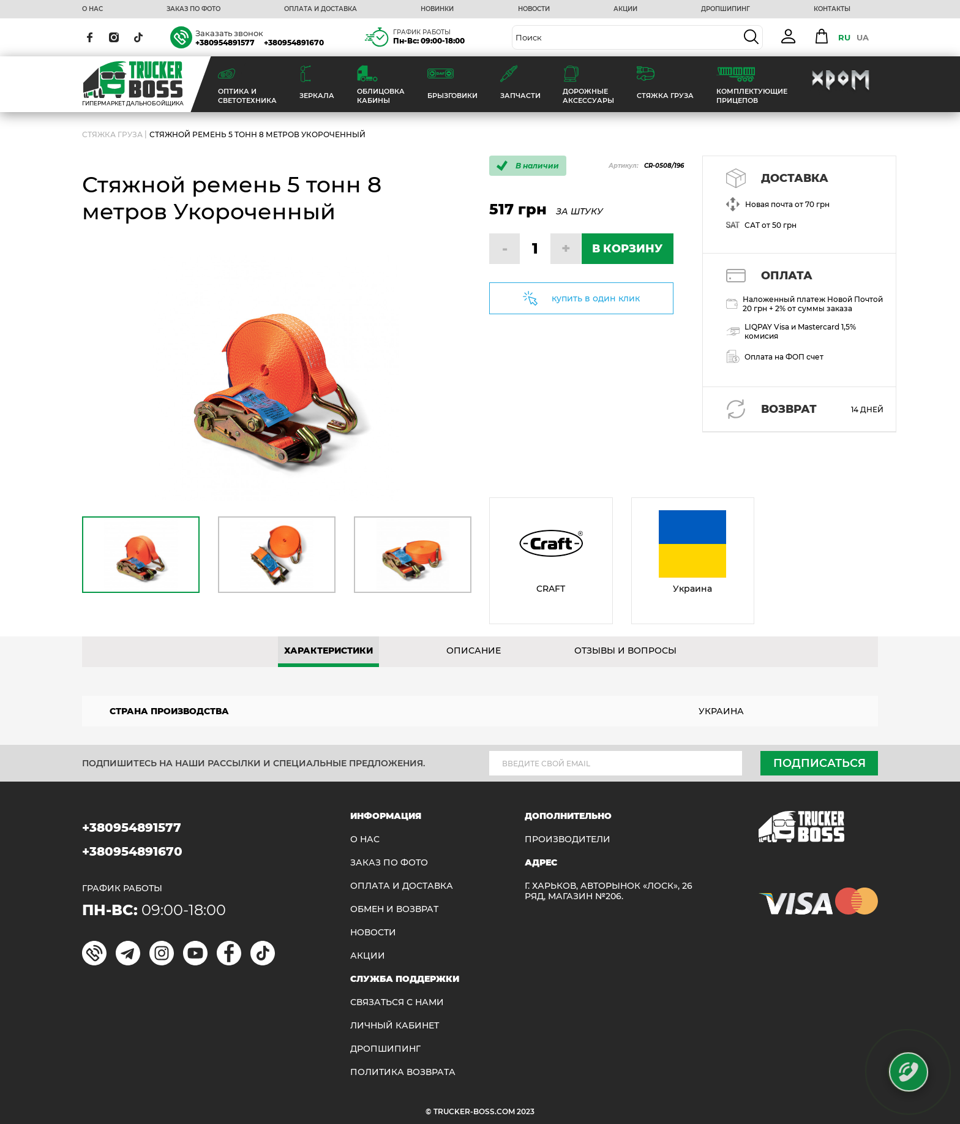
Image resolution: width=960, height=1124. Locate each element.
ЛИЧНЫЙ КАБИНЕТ (394, 1025)
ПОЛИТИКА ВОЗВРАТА (403, 1072)
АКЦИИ (625, 9)
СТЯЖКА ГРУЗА (112, 134)
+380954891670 (294, 42)
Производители (567, 839)
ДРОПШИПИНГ (725, 9)
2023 (525, 1111)
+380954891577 (225, 42)
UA (863, 37)
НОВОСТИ (534, 9)
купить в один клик (596, 298)
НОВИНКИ (437, 9)
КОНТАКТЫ (832, 9)
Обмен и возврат (394, 909)
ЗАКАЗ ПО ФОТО (193, 9)
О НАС (92, 9)
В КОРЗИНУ (627, 248)
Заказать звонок (229, 33)
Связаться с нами (397, 1002)
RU (844, 37)
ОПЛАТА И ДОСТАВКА (320, 9)
